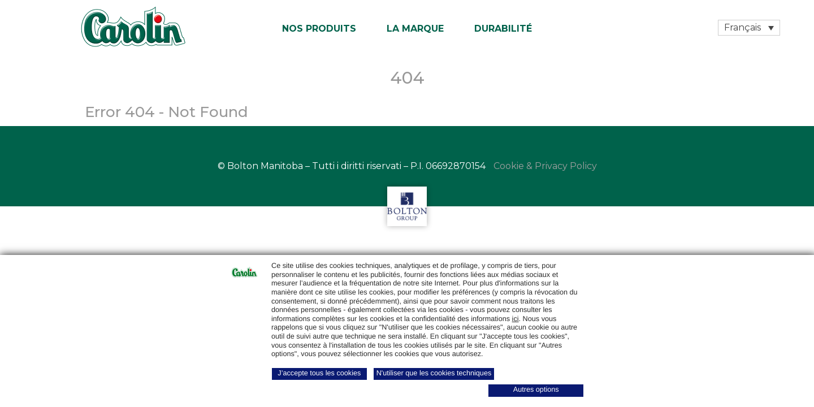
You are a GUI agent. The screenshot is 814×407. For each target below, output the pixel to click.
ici (515, 319)
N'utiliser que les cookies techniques (434, 373)
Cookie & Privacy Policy (545, 166)
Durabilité (503, 28)
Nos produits (319, 28)
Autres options (536, 389)
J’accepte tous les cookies (319, 373)
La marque (415, 28)
